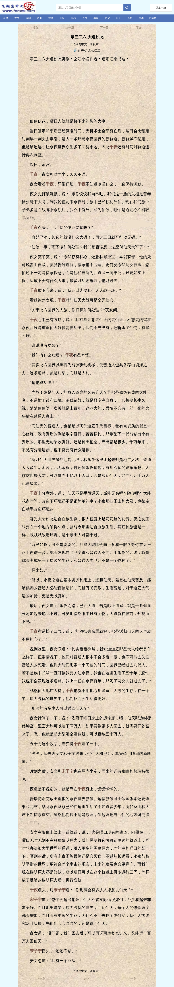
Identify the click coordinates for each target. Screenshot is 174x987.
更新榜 (152, 18)
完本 (141, 18)
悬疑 (129, 18)
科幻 (118, 18)
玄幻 (28, 18)
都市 (73, 18)
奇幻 (39, 18)
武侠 (50, 18)
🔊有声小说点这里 (87, 50)
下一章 (104, 27)
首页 (5, 18)
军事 (96, 18)
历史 (107, 18)
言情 (84, 18)
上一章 (69, 27)
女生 (17, 18)
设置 (35, 27)
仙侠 (62, 18)
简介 (139, 27)
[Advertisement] (87, 90)
